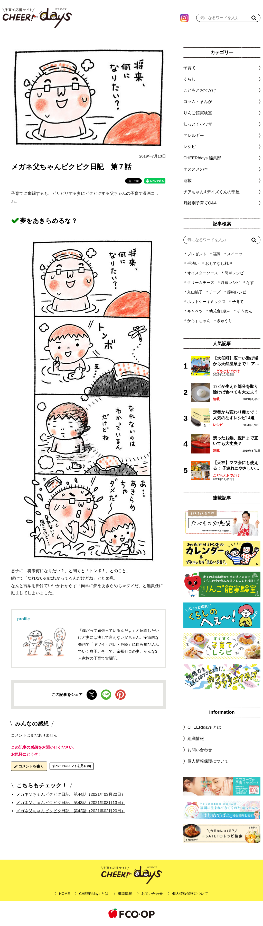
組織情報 (195, 738)
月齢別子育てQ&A (200, 203)
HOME (64, 894)
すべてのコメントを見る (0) (71, 766)
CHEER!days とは (204, 727)
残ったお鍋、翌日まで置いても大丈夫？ (235, 441)
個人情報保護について (208, 761)
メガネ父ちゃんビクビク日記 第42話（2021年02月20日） (70, 811)
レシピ (218, 425)
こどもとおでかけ (226, 371)
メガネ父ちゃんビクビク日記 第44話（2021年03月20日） (70, 794)
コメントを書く (29, 766)
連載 (187, 180)
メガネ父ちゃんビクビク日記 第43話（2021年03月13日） (70, 802)
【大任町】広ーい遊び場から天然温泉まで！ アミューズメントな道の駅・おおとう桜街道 (236, 361)
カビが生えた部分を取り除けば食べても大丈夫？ (235, 389)
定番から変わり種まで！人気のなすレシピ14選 (235, 415)
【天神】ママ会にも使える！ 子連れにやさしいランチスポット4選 (236, 465)
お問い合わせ (199, 750)
